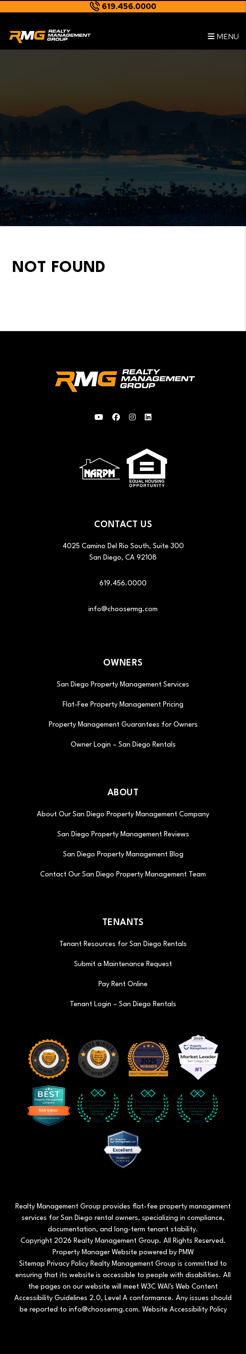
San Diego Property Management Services (123, 684)
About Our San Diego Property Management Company (123, 814)
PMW (186, 1252)
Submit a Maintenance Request (123, 964)
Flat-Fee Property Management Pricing (123, 704)
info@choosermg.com (123, 609)
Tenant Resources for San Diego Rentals (123, 944)
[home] (49, 36)
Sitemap (32, 1264)
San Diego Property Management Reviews (123, 834)
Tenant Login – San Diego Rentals (123, 1004)
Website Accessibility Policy (184, 1309)
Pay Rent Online (123, 984)
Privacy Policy (67, 1264)
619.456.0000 (129, 6)
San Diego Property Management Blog (123, 854)
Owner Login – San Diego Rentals (123, 745)
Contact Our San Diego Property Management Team (123, 874)
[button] (99, 418)
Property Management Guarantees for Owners (123, 725)
